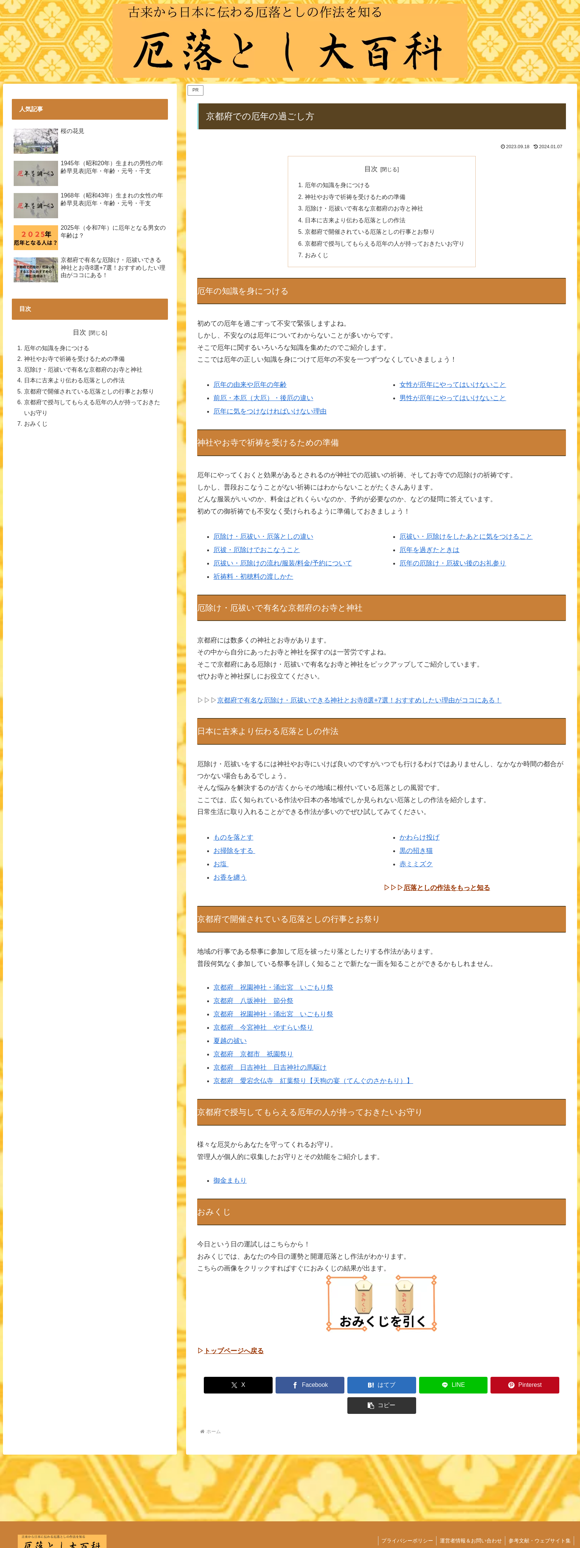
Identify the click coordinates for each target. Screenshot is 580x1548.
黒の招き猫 (416, 853)
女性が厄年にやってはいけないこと (452, 387)
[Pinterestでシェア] (474, 1387)
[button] (536, 1387)
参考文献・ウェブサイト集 (539, 1522)
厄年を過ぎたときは (429, 552)
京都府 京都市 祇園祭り (253, 1056)
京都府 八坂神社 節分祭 (253, 1003)
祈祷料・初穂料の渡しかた (253, 579)
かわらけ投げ (419, 839)
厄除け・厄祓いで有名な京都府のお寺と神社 (364, 209)
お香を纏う (230, 879)
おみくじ (316, 257)
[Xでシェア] (226, 1387)
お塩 (221, 866)
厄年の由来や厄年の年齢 (250, 387)
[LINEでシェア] (412, 1387)
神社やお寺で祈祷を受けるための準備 (355, 197)
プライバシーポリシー (404, 1522)
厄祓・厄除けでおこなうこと (256, 552)
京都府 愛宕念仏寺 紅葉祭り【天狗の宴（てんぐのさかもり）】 (313, 1083)
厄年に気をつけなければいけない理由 (270, 414)
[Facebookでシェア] (288, 1387)
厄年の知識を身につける (337, 185)
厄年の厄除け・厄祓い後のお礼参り (452, 565)
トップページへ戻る (234, 1353)
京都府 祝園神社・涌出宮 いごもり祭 (273, 990)
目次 (371, 169)
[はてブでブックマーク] (350, 1387)
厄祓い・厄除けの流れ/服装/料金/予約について (282, 565)
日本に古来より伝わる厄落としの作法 (355, 221)
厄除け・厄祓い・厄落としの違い (263, 539)
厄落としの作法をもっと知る (447, 890)
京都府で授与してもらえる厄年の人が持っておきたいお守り (385, 245)
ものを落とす (233, 839)
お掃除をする (234, 853)
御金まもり (230, 1183)
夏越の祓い (230, 1043)
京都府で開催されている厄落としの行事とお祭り (370, 233)
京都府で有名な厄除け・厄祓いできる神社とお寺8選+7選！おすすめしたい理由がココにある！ (359, 703)
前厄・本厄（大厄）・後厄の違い (263, 400)
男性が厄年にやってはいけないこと (452, 400)
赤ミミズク (416, 866)
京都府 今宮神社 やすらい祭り (263, 1030)
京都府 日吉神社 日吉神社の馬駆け (270, 1070)
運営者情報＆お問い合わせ (469, 1522)
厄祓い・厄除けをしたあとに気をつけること (466, 539)
